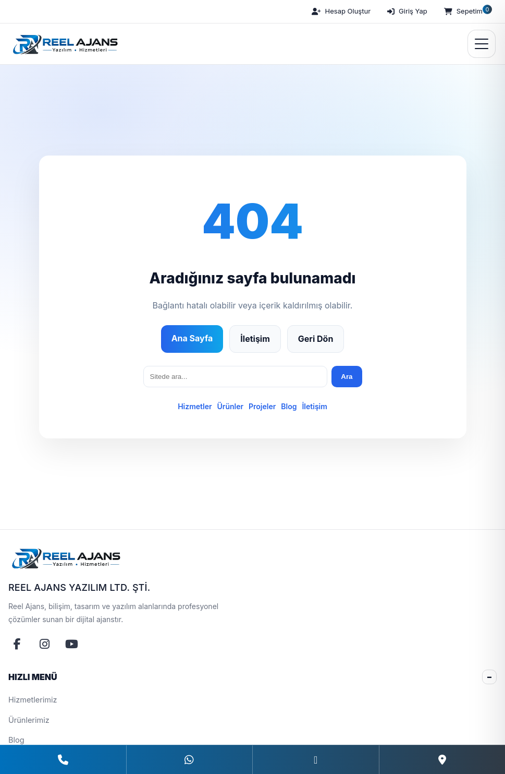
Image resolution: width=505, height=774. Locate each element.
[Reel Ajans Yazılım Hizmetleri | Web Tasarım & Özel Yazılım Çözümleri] (63, 44)
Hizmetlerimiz (32, 699)
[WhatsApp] (189, 759)
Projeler (262, 406)
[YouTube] (71, 644)
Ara (346, 376)
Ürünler (230, 406)
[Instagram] (44, 644)
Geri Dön (316, 339)
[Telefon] (63, 759)
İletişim (254, 339)
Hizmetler (195, 406)
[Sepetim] (467, 11)
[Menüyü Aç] (481, 44)
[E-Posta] (315, 759)
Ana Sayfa (192, 338)
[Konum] (442, 759)
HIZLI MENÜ (32, 677)
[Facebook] (17, 644)
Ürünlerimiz (29, 720)
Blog (289, 406)
